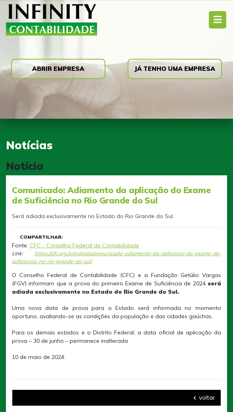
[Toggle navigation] (217, 19)
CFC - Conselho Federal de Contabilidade (84, 245)
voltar (204, 397)
